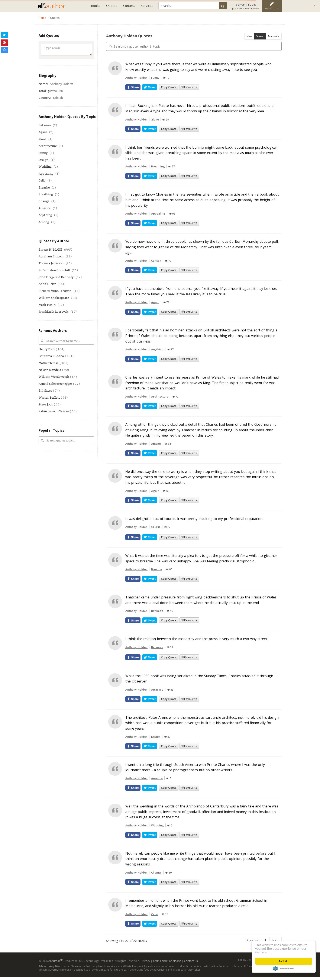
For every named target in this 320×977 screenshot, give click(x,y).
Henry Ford (47, 349)
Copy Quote (169, 87)
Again (43, 132)
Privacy (145, 961)
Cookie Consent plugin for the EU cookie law (283, 968)
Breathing (46, 194)
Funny (43, 153)
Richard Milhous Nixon (55, 291)
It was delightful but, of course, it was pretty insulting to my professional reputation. (194, 518)
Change (44, 201)
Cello (42, 180)
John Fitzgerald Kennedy (56, 277)
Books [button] (95, 5)
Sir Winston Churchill (54, 270)
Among (44, 222)
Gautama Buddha (51, 356)
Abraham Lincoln (51, 256)
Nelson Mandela (50, 370)
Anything (45, 215)
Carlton (156, 261)
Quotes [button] (111, 5)
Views (260, 36)
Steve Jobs (46, 404)
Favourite (273, 36)
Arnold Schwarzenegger (55, 384)
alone (42, 139)
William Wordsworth (54, 377)
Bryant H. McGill (50, 249)
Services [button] (147, 5)
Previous (253, 940)
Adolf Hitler (47, 284)
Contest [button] (129, 5)
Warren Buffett (49, 397)
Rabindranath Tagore (54, 411)
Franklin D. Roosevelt (53, 311)
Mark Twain (47, 305)
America (45, 208)
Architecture (48, 146)
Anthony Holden (136, 78)
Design (43, 160)
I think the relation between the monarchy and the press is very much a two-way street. (196, 638)
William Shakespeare (54, 298)
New (249, 36)
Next (275, 940)
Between (45, 125)
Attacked (157, 689)
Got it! (283, 961)
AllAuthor (55, 961)
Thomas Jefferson (51, 263)
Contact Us (191, 961)
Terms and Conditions (167, 961)
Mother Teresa (49, 363)
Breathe (44, 187)
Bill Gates (45, 390)
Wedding (45, 166)
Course (156, 527)
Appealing (46, 173)
